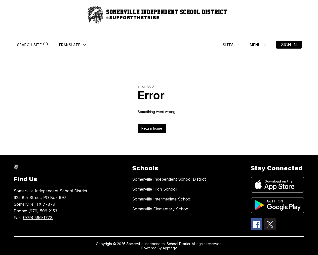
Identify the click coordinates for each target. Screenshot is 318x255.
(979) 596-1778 (38, 217)
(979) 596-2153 (42, 210)
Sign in (289, 44)
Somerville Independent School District (169, 179)
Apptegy (170, 248)
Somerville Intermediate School (161, 199)
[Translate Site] (72, 45)
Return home (151, 128)
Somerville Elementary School (160, 208)
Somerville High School (154, 189)
